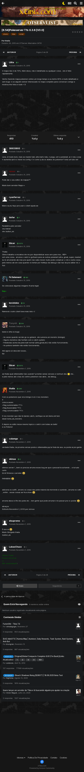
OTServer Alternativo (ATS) (30, 43)
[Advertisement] (42, 110)
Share (19, 586)
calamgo (13, 438)
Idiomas (21, 758)
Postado (19, 66)
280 (19, 389)
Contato (53, 758)
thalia (7, 41)
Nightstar (9, 678)
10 (23, 303)
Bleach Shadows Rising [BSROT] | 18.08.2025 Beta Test (39, 675)
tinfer (12, 217)
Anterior (11, 52)
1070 (20, 243)
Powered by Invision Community (42, 768)
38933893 (14, 148)
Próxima (73, 52)
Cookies (63, 758)
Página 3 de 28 (42, 52)
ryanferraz (14, 197)
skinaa (12, 459)
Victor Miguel (11, 693)
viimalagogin (11, 626)
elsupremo (14, 520)
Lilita (11, 62)
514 (21, 323)
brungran (10, 644)
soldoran (9, 663)
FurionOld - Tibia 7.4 (11, 624)
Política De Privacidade (38, 758)
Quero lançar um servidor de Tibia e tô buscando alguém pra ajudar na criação (36, 690)
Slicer (12, 243)
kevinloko (14, 303)
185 (26, 277)
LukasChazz (15, 546)
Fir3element (15, 277)
